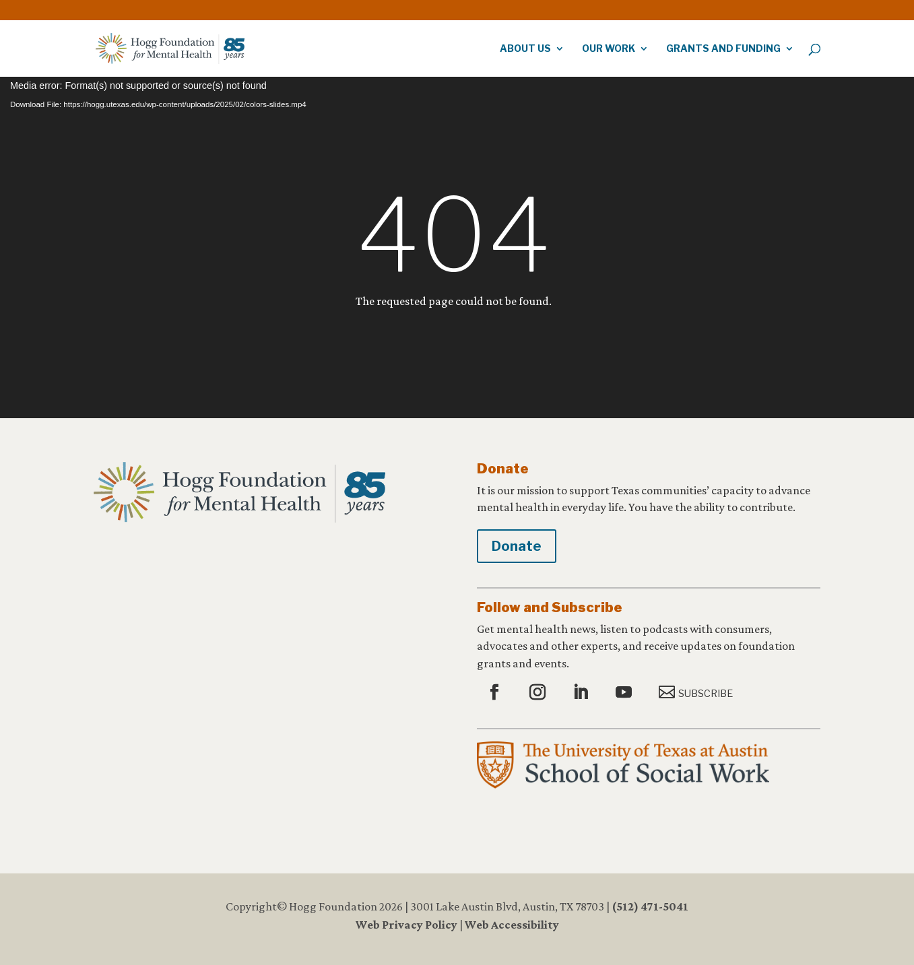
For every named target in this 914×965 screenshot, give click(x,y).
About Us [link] (525, 49)
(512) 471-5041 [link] (650, 906)
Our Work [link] (608, 49)
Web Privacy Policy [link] (406, 924)
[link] (783, 6)
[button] (496, 693)
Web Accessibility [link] (512, 924)
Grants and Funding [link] (723, 49)
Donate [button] (517, 546)
